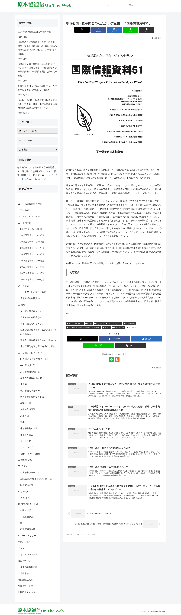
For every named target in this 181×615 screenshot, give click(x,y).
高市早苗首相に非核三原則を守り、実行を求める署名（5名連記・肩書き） (37, 88)
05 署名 (88, 324)
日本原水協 (131, 327)
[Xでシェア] (82, 30)
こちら (136, 263)
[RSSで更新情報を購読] (117, 359)
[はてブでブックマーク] (114, 30)
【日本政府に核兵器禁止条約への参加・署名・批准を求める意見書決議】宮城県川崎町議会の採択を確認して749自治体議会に (37, 48)
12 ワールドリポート (113, 324)
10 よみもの (99, 324)
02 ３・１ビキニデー (75, 324)
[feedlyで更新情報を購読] (111, 359)
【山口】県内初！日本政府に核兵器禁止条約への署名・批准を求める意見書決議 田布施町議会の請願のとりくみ (38, 104)
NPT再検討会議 (130, 324)
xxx (67, 313)
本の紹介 (106, 327)
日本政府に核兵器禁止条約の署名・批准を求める (84, 327)
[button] (146, 30)
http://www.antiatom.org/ (33, 179)
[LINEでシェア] (130, 30)
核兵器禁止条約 (118, 327)
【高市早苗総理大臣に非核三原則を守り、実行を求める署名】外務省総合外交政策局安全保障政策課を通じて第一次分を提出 (37, 70)
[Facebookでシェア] (98, 30)
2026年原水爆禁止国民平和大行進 (34, 32)
